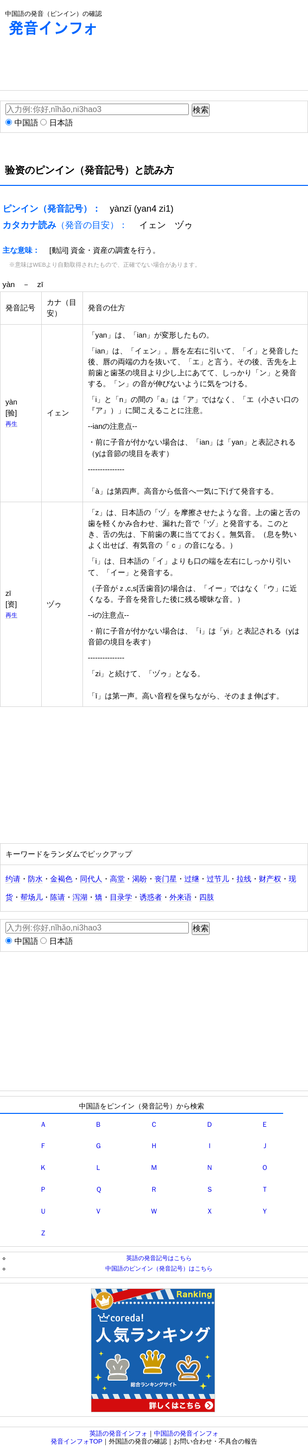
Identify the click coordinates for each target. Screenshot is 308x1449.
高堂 (117, 879)
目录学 (121, 897)
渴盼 (139, 879)
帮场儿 (31, 897)
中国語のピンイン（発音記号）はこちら (159, 1268)
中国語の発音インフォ (186, 1433)
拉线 (243, 879)
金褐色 (61, 879)
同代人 (91, 879)
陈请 (57, 897)
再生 (11, 423)
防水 (35, 879)
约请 (12, 879)
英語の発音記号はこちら (159, 1258)
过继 (191, 879)
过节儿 (218, 879)
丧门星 (165, 879)
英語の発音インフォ (118, 1433)
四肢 (206, 897)
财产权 (270, 879)
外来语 (180, 897)
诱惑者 (151, 897)
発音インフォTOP (77, 1441)
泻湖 (80, 897)
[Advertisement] (79, 65)
